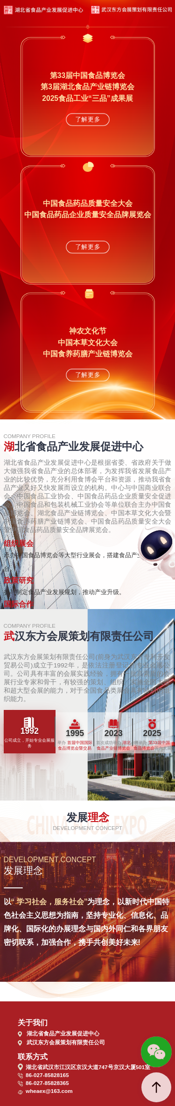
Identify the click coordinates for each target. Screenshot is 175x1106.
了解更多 (87, 119)
